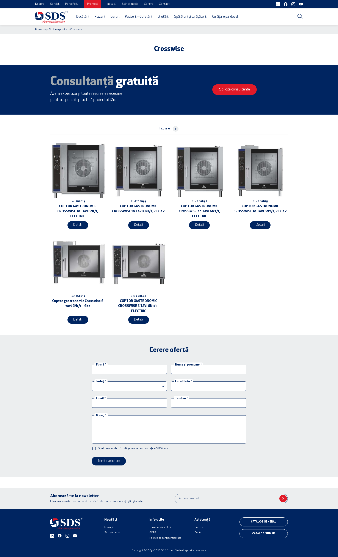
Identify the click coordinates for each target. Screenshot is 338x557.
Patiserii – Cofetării (138, 17)
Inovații (111, 4)
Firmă (101, 364)
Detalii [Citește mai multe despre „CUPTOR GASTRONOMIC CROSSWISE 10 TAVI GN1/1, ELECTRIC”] (78, 224)
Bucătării (82, 17)
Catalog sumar (263, 532)
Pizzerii (100, 17)
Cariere (148, 4)
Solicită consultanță (236, 90)
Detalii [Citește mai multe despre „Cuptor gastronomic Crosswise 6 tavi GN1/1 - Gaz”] (78, 319)
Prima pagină (43, 29)
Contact (164, 4)
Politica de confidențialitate (165, 537)
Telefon (181, 397)
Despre (39, 4)
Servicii (54, 4)
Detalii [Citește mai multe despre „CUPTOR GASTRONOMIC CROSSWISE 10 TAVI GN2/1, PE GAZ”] (260, 224)
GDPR (152, 531)
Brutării (163, 17)
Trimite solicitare (108, 460)
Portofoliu (71, 4)
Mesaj (101, 414)
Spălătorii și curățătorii (190, 17)
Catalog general (263, 520)
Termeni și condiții (160, 526)
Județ (101, 381)
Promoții (92, 4)
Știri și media (130, 4)
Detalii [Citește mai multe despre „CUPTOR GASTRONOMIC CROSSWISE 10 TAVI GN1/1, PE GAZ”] (139, 224)
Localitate (183, 381)
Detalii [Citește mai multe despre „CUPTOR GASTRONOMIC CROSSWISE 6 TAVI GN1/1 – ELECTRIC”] (139, 319)
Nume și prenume (188, 364)
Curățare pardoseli (225, 17)
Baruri (115, 17)
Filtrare (169, 129)
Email (101, 397)
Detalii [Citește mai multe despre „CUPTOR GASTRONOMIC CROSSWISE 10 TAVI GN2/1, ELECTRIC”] (199, 224)
